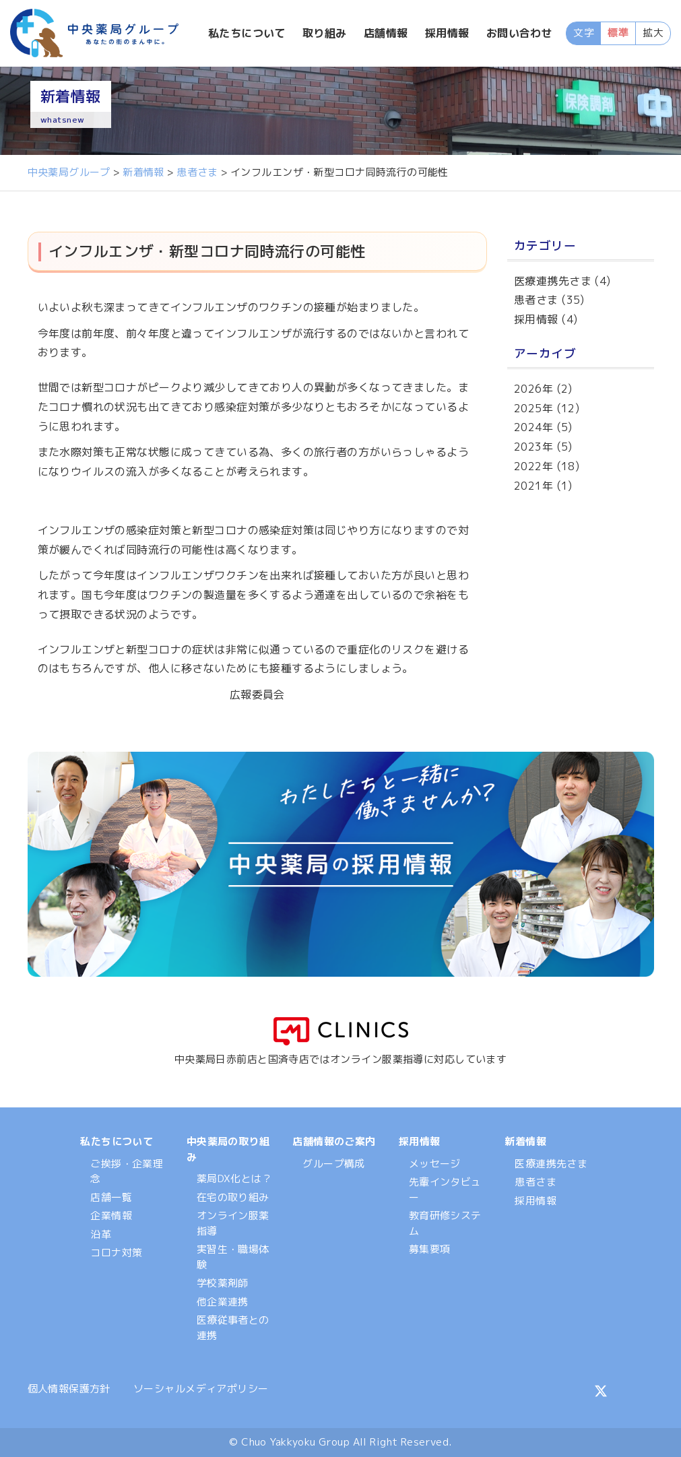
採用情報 (447, 33)
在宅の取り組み (233, 1197)
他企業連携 (223, 1302)
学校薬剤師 (223, 1283)
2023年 (533, 446)
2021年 (533, 485)
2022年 (533, 466)
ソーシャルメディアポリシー (200, 1389)
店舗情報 (386, 33)
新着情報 (525, 1141)
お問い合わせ (519, 33)
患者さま (536, 299)
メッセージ (435, 1164)
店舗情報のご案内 (333, 1141)
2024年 (533, 427)
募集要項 (430, 1249)
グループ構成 (333, 1164)
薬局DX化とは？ (234, 1178)
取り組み (325, 33)
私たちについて (247, 33)
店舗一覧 (111, 1197)
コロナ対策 (116, 1252)
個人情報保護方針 (69, 1389)
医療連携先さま (552, 280)
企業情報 (111, 1215)
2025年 (533, 408)
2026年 (533, 388)
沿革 (100, 1234)
